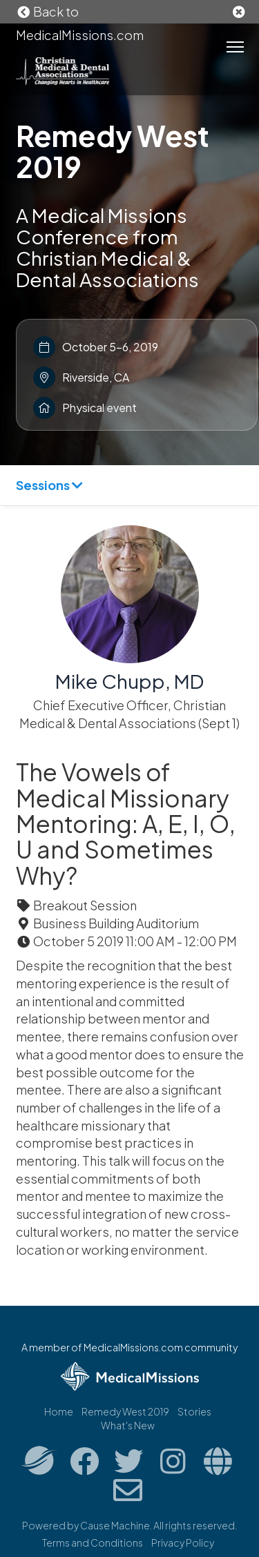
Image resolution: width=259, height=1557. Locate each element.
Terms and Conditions (92, 1542)
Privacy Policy (182, 1542)
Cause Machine (115, 1525)
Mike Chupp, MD (129, 681)
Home (58, 1411)
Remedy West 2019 (112, 150)
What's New (128, 1425)
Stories (194, 1411)
